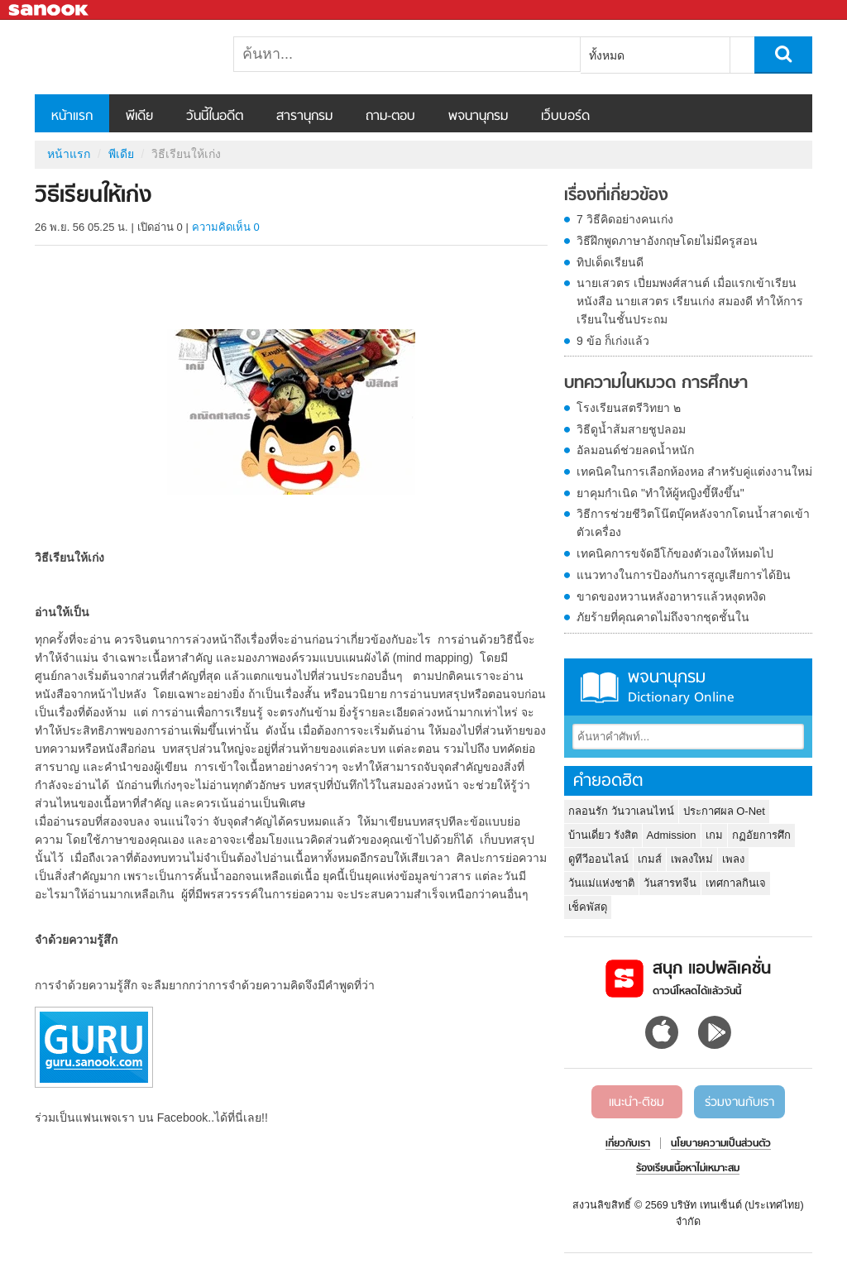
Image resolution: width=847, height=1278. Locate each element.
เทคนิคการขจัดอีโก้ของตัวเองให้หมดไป (675, 553)
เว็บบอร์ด (565, 116)
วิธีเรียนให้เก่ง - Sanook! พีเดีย (121, 57)
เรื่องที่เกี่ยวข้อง (616, 196)
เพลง (733, 859)
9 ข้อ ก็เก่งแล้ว (613, 340)
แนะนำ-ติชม (636, 1103)
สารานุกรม (304, 116)
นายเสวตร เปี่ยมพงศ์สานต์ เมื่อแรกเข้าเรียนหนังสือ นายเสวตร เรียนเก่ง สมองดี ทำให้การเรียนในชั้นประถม (690, 301)
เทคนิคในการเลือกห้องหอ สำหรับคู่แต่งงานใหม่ (694, 471)
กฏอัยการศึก (761, 835)
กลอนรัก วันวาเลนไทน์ (621, 811)
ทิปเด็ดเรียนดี (610, 262)
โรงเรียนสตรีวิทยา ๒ (629, 407)
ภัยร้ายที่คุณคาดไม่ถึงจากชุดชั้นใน (663, 617)
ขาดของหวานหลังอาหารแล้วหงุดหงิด (671, 596)
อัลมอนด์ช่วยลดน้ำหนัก (635, 450)
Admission (671, 835)
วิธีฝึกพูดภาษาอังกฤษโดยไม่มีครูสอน (667, 240)
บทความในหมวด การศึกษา (656, 384)
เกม (714, 835)
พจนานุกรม (478, 116)
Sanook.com (49, 10)
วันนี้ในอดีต (214, 116)
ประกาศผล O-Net (724, 811)
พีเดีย (139, 116)
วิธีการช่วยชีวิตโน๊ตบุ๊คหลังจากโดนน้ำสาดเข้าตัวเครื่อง (693, 522)
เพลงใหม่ (692, 859)
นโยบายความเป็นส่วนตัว (721, 1144)
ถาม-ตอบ (390, 116)
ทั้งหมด (606, 55)
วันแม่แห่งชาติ (601, 883)
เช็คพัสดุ (587, 907)
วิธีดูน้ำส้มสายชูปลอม (631, 429)
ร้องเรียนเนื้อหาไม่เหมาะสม (687, 1169)
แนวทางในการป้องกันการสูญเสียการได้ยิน (684, 575)
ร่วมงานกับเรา (739, 1103)
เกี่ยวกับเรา (627, 1144)
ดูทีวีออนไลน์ (598, 859)
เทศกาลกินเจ (736, 883)
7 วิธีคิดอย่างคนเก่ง (625, 219)
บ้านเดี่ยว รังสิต (603, 835)
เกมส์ (650, 859)
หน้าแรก (72, 116)
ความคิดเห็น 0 (226, 227)
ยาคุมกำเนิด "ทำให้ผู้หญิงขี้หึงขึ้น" (660, 493)
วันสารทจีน (670, 883)
